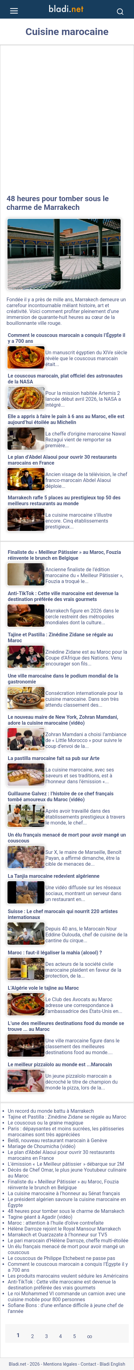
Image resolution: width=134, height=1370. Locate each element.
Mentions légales (60, 1364)
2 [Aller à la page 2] (32, 1336)
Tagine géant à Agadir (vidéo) (40, 1217)
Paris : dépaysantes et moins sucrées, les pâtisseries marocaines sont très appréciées (66, 1132)
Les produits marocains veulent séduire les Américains (68, 1276)
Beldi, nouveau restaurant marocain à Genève (57, 1140)
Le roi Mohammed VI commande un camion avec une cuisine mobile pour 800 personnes (66, 1296)
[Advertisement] (67, 118)
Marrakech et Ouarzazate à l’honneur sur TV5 (57, 1235)
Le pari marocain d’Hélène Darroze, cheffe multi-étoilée (68, 1241)
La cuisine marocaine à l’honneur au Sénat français (64, 1193)
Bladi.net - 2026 (24, 1364)
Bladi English (112, 1364)
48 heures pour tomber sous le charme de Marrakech (58, 203)
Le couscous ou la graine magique (45, 1123)
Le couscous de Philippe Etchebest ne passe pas (61, 1258)
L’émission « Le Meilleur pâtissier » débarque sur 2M (66, 1164)
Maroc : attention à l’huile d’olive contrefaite (56, 1223)
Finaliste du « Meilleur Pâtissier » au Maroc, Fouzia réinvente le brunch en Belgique (63, 1185)
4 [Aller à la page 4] (60, 1336)
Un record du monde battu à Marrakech (51, 1111)
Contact (88, 1364)
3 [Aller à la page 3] (46, 1336)
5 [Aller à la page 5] (74, 1336)
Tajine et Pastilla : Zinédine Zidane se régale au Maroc (67, 1117)
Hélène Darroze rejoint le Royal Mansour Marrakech (64, 1229)
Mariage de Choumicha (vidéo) (42, 1146)
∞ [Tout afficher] (89, 1336)
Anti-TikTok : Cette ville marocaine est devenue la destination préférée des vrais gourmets (62, 1285)
